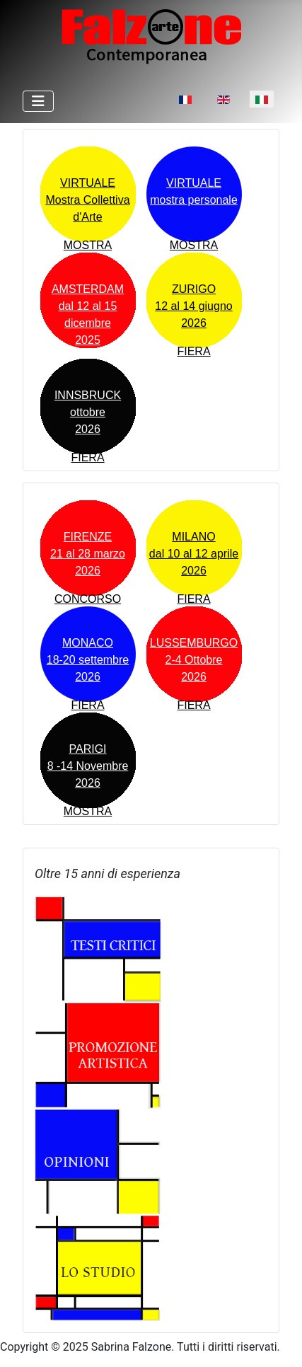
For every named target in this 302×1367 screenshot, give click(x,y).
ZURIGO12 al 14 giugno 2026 (193, 306)
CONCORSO (87, 599)
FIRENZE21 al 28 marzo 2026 (87, 554)
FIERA (193, 351)
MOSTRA (88, 245)
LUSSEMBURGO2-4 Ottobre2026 (194, 660)
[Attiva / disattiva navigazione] (38, 101)
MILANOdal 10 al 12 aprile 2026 (193, 554)
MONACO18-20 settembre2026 (88, 660)
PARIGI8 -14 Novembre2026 (88, 766)
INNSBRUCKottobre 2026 (87, 412)
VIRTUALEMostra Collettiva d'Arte (87, 200)
